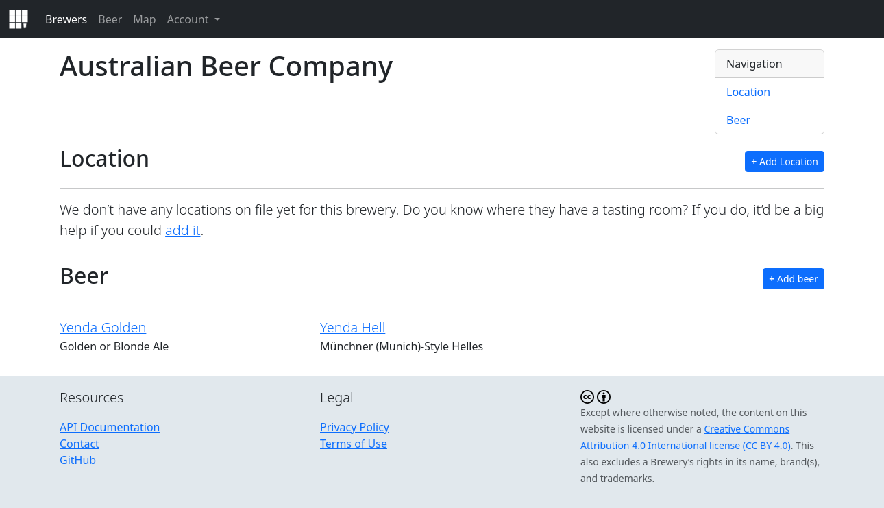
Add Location (784, 161)
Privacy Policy (354, 427)
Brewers (66, 19)
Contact (79, 443)
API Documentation (110, 427)
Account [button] (189, 19)
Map (144, 19)
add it (182, 230)
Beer (110, 19)
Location (748, 91)
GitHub (78, 460)
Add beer (793, 278)
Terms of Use (353, 443)
